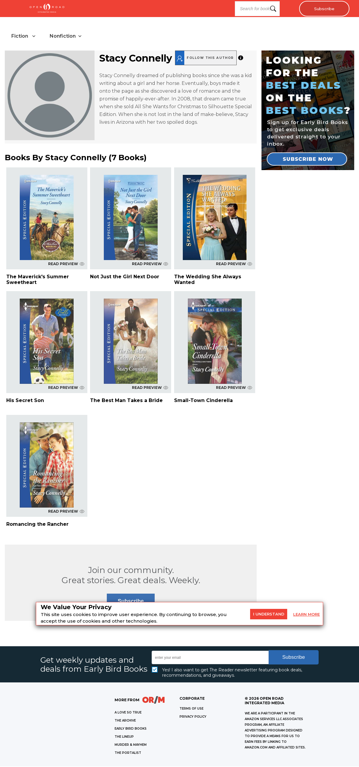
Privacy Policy (193, 717)
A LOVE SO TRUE (128, 713)
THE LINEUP (124, 737)
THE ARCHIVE (125, 721)
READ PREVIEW (66, 264)
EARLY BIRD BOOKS (131, 729)
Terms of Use (191, 709)
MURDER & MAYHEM (131, 745)
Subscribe (323, 8)
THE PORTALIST (128, 753)
